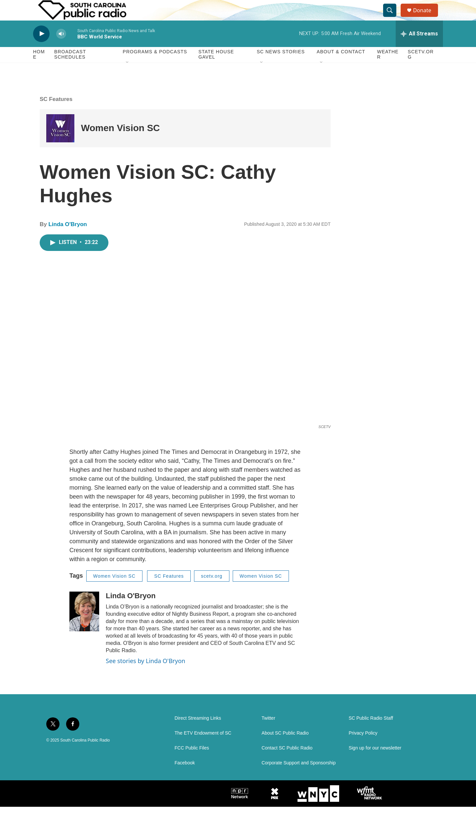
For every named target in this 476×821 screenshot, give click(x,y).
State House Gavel (216, 69)
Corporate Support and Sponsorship (298, 777)
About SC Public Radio (284, 747)
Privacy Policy (363, 747)
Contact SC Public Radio (286, 762)
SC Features (56, 113)
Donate (426, 17)
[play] (41, 48)
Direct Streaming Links (198, 732)
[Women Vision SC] (60, 142)
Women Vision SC (120, 142)
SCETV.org (421, 69)
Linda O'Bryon (67, 239)
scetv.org (211, 590)
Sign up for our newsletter (375, 762)
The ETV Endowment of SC (203, 747)
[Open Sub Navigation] (127, 76)
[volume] (61, 48)
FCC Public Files (192, 762)
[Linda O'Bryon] (84, 626)
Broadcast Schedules (70, 69)
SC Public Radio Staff (371, 732)
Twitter (268, 732)
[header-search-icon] (392, 17)
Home (39, 69)
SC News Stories (281, 66)
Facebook (185, 777)
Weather (388, 69)
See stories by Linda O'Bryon (145, 675)
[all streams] (419, 48)
